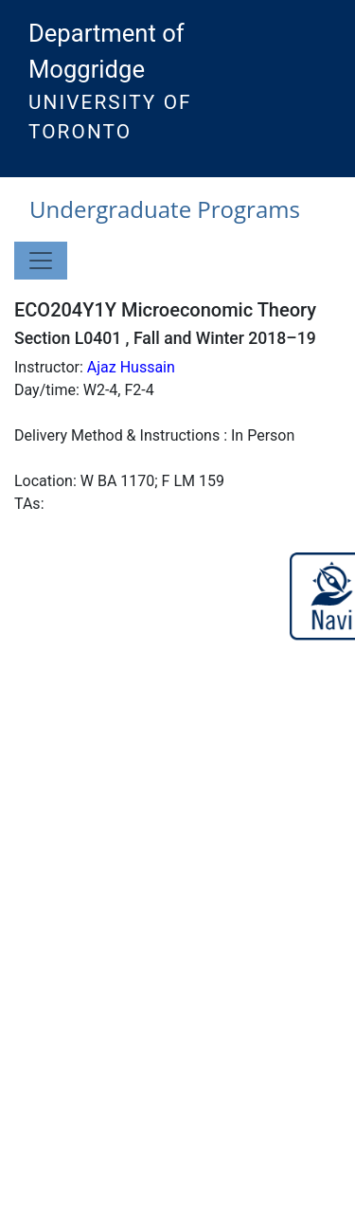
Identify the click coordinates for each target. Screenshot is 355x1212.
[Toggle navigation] (40, 261)
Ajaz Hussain (131, 367)
